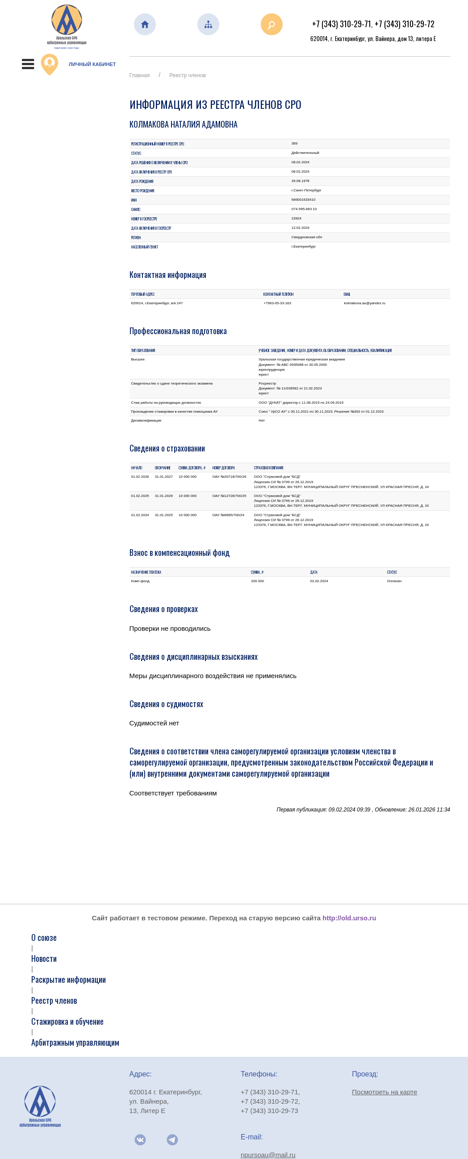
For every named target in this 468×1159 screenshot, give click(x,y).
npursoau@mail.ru (268, 1155)
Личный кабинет (78, 65)
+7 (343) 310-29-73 (269, 1110)
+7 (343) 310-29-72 (405, 23)
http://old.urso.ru (349, 918)
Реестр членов (187, 75)
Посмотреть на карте (384, 1092)
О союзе (44, 937)
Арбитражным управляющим (75, 1042)
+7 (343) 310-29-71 (341, 23)
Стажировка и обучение (67, 1021)
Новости (44, 958)
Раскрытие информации (68, 979)
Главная (140, 75)
